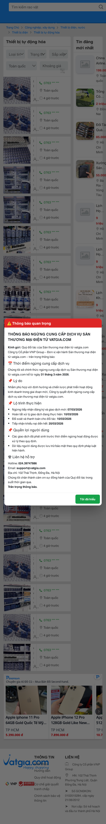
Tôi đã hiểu (87, 499)
